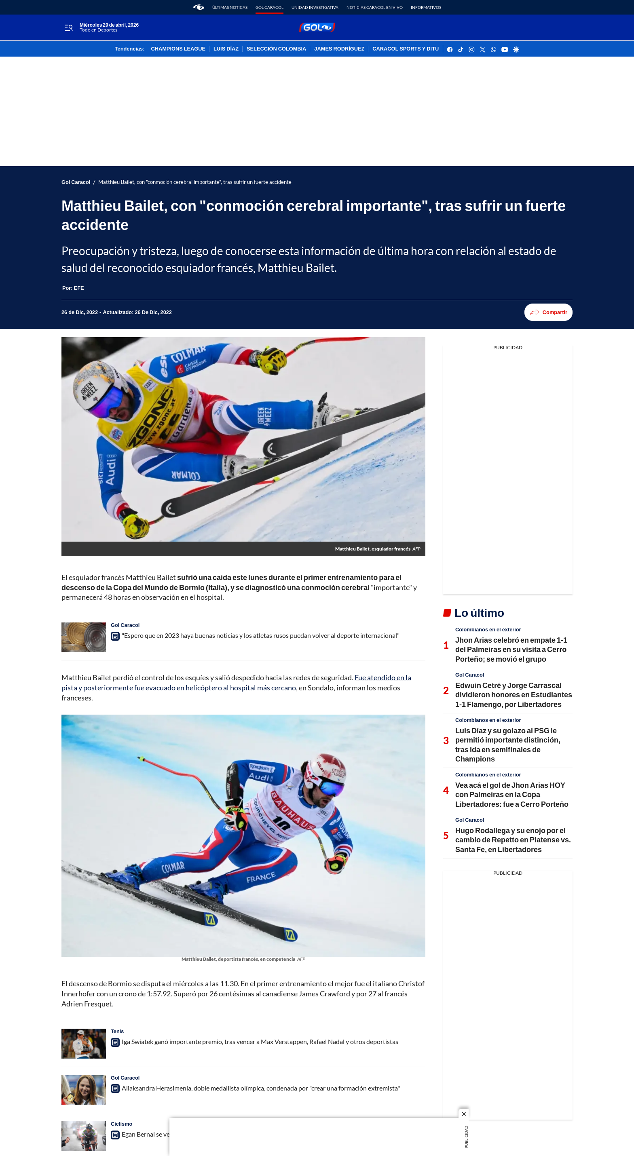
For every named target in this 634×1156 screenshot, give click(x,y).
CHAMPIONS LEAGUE (178, 49)
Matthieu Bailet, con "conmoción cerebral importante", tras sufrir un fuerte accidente (195, 182)
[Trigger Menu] (68, 27)
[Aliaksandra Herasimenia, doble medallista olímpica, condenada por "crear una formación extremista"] (83, 1090)
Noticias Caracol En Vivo (375, 7)
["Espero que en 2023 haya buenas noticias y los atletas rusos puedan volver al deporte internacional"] (83, 637)
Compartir (548, 312)
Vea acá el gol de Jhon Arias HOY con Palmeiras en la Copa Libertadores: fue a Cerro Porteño (511, 794)
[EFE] (79, 288)
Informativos (426, 7)
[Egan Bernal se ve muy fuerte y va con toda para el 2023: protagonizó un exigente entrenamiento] (83, 1136)
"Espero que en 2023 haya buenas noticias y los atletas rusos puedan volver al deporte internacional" (260, 635)
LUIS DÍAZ (226, 49)
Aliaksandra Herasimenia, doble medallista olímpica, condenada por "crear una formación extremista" (261, 1088)
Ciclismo (121, 1123)
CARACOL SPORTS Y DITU (405, 49)
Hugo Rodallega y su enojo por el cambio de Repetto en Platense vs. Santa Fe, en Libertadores (513, 840)
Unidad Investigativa (315, 7)
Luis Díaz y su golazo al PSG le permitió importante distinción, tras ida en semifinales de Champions (507, 744)
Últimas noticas (229, 7)
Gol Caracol (269, 7)
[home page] (198, 7)
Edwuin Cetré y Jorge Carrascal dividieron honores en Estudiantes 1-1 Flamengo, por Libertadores (513, 695)
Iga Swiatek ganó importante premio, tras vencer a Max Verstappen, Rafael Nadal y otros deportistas (260, 1041)
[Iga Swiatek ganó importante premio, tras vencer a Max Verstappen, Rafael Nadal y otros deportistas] (83, 1043)
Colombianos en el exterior (488, 629)
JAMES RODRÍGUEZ (339, 49)
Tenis (117, 1031)
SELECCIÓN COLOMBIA (276, 49)
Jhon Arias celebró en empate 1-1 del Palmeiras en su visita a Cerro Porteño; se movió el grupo (511, 649)
